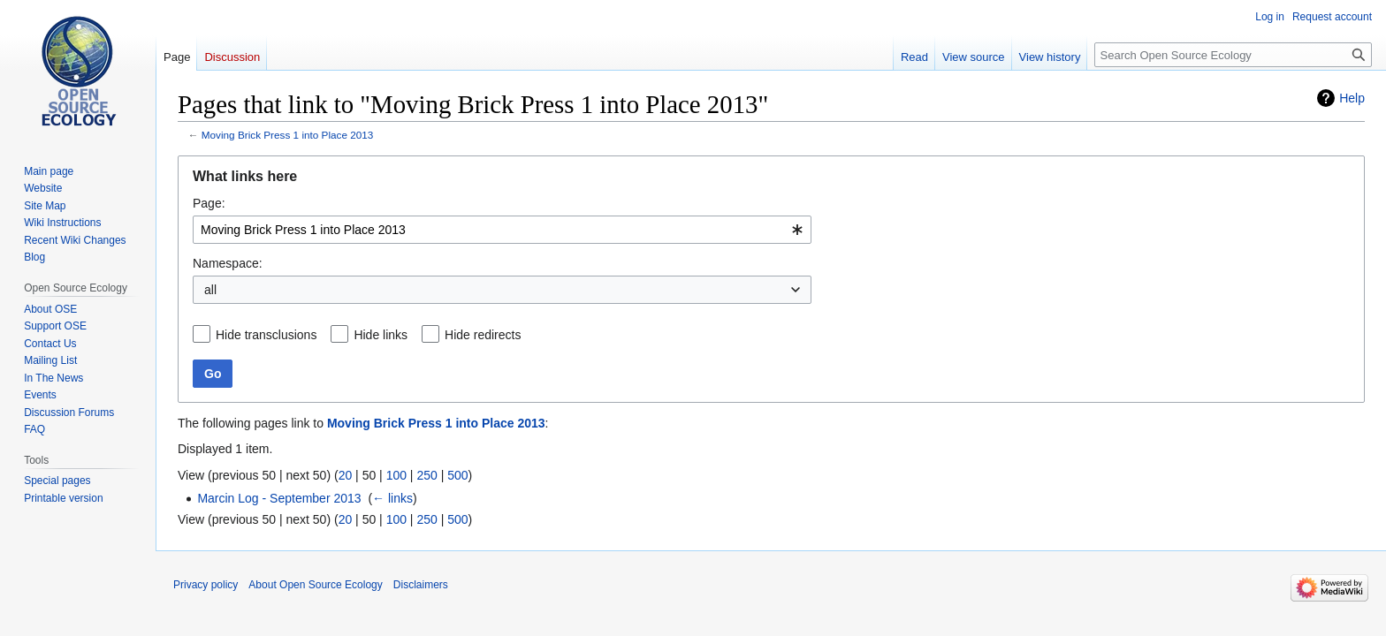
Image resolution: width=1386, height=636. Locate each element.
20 (346, 475)
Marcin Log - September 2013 (279, 498)
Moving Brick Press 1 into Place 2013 (288, 134)
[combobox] (502, 230)
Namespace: (228, 263)
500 (457, 475)
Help (1352, 98)
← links (392, 498)
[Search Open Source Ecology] (1233, 54)
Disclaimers (420, 585)
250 (426, 475)
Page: (209, 203)
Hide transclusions (266, 335)
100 (396, 475)
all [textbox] (210, 290)
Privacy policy (205, 585)
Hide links (380, 335)
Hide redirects (483, 335)
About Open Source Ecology (315, 585)
